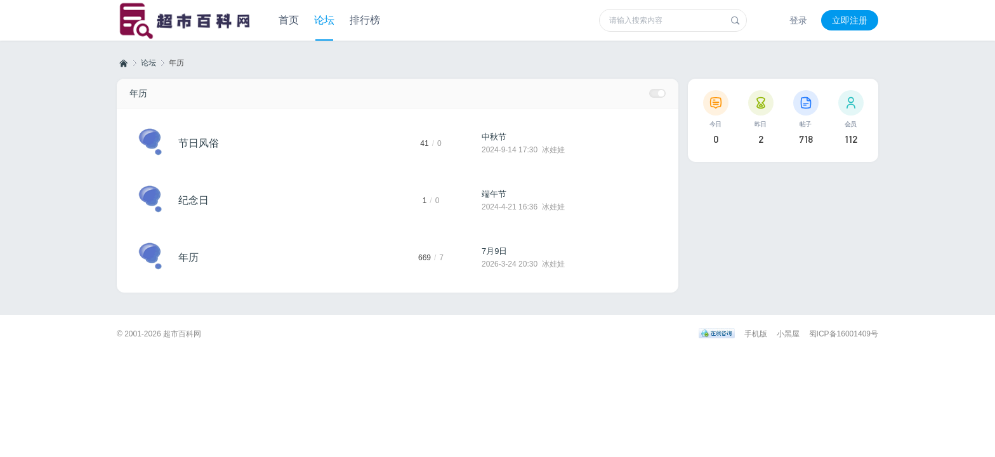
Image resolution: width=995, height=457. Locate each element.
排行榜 (365, 20)
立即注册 (849, 20)
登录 (798, 20)
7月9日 (494, 251)
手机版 (755, 333)
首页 (289, 20)
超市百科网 (122, 62)
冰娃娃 (553, 149)
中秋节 (494, 137)
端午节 (494, 194)
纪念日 (193, 200)
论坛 (324, 20)
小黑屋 (788, 333)
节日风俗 (198, 143)
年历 (138, 93)
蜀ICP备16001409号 (843, 333)
